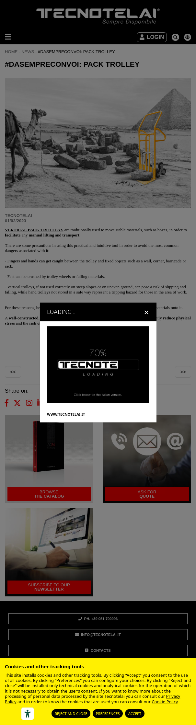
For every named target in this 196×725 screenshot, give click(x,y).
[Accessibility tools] (27, 714)
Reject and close (71, 713)
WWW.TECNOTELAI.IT (66, 413)
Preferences (108, 713)
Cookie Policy (165, 702)
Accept (134, 713)
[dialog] (98, 362)
